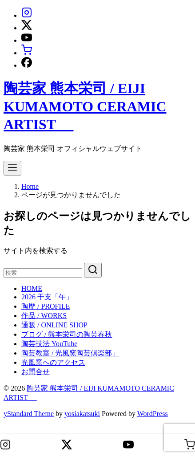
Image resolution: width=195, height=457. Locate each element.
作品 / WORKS (44, 315)
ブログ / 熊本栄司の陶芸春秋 (66, 334)
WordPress (152, 413)
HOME (31, 288)
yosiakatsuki (82, 413)
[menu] (12, 168)
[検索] (43, 272)
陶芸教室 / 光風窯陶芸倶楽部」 (70, 353)
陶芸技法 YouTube (49, 343)
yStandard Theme (29, 413)
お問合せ (35, 371)
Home (30, 186)
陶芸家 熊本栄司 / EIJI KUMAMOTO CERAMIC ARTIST (85, 106)
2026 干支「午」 (47, 297)
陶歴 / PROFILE (45, 306)
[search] (93, 270)
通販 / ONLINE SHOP (54, 325)
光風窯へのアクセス (53, 362)
